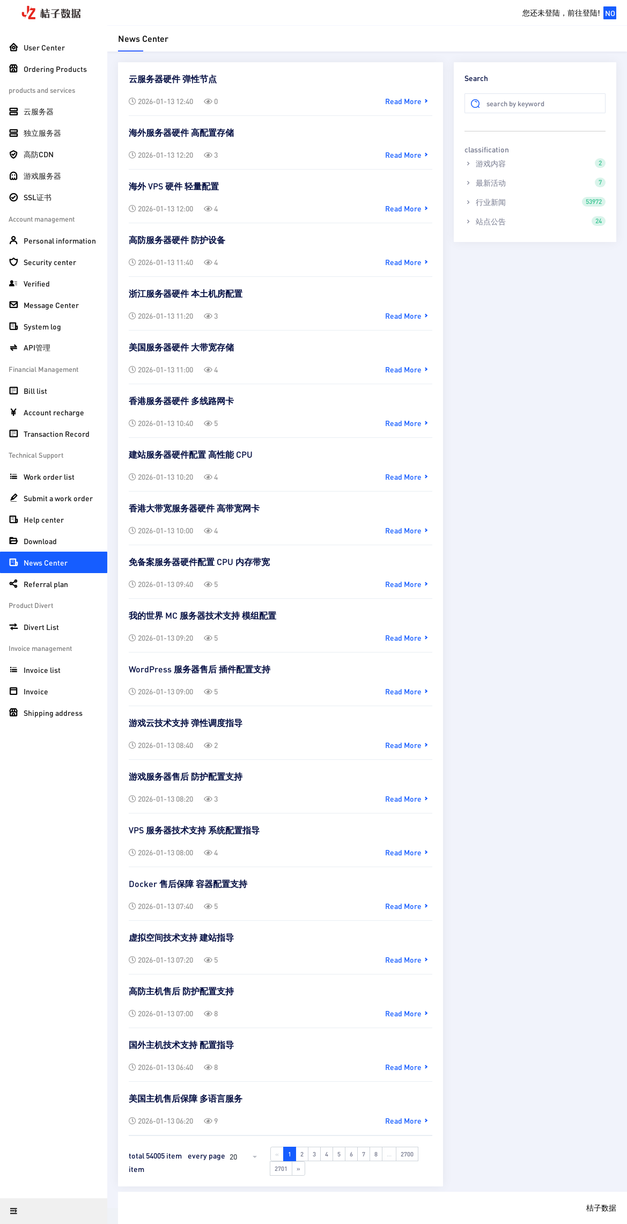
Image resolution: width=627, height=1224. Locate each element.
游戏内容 (535, 163)
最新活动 (535, 182)
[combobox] (244, 1156)
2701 (281, 1168)
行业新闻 (535, 202)
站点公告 (535, 221)
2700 (407, 1154)
